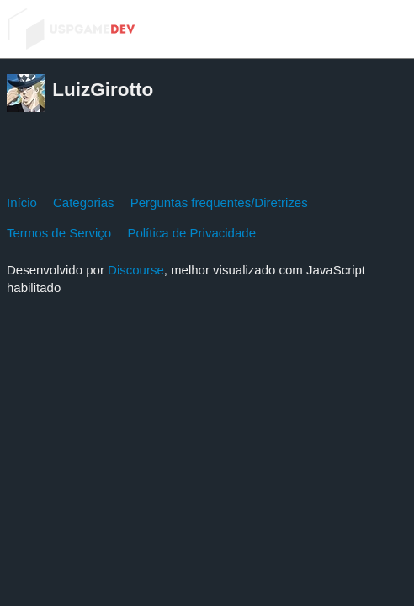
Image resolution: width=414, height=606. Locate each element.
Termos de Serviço (59, 233)
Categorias (83, 202)
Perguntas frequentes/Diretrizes (219, 202)
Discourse (136, 270)
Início (22, 202)
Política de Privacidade (191, 233)
